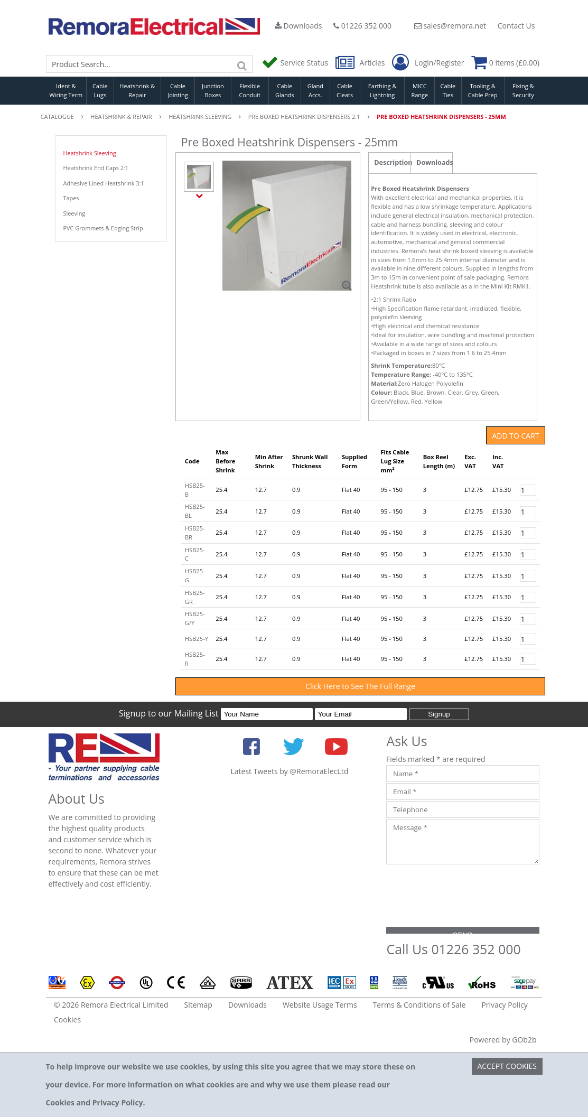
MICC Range (419, 90)
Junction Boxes (213, 90)
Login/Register (428, 63)
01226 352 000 (362, 26)
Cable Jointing (177, 90)
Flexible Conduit (249, 90)
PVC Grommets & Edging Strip (103, 228)
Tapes (71, 198)
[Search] (242, 64)
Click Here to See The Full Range (360, 686)
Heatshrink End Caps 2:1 (96, 168)
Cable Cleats (345, 90)
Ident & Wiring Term (66, 90)
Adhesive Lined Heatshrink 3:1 (103, 183)
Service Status (296, 63)
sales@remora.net (450, 26)
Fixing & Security (523, 90)
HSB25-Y (196, 639)
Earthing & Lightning (382, 90)
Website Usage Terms (320, 1005)
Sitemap (198, 1005)
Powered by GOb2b (503, 1040)
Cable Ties (448, 90)
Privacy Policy (504, 1005)
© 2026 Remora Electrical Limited (111, 1005)
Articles (361, 63)
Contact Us (516, 26)
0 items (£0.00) (505, 63)
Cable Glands (284, 90)
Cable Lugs (100, 90)
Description (392, 162)
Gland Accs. (315, 90)
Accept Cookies (507, 1066)
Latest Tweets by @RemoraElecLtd (289, 771)
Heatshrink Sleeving (89, 153)
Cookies (67, 1019)
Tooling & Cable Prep (483, 90)
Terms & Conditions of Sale (419, 1005)
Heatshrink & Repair (137, 90)
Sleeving (74, 213)
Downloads (298, 26)
